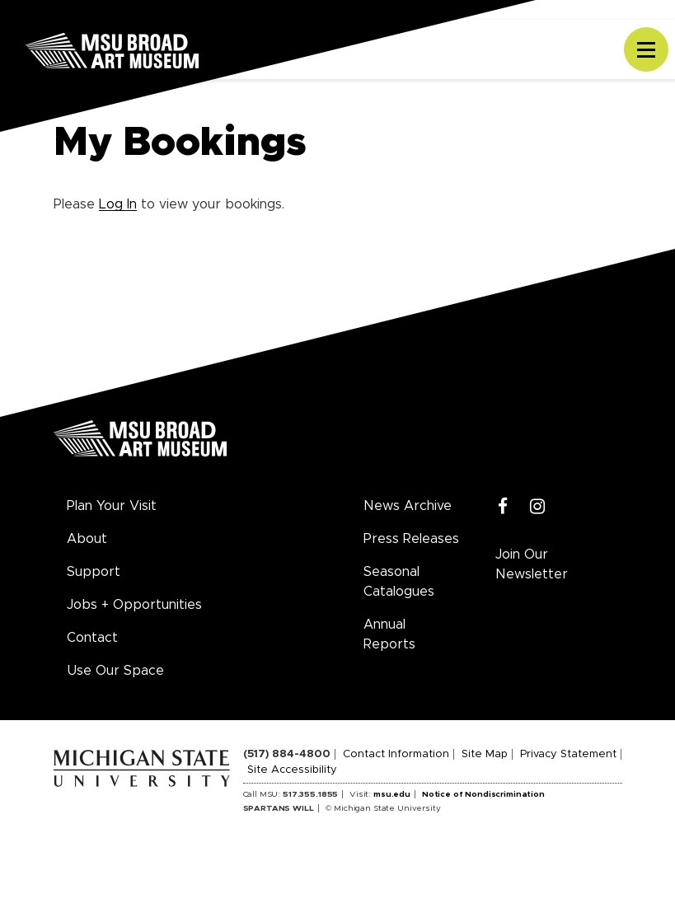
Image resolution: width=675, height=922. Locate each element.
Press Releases (411, 538)
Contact (92, 637)
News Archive (407, 505)
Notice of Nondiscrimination (483, 794)
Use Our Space (115, 670)
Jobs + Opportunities (134, 604)
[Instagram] (537, 507)
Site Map (485, 754)
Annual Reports (389, 634)
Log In (118, 204)
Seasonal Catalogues (398, 581)
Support (93, 571)
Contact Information (396, 754)
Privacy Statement (568, 754)
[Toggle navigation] (646, 49)
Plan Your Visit (112, 505)
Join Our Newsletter (531, 564)
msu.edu (391, 794)
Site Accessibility (292, 770)
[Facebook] (503, 507)
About (87, 538)
